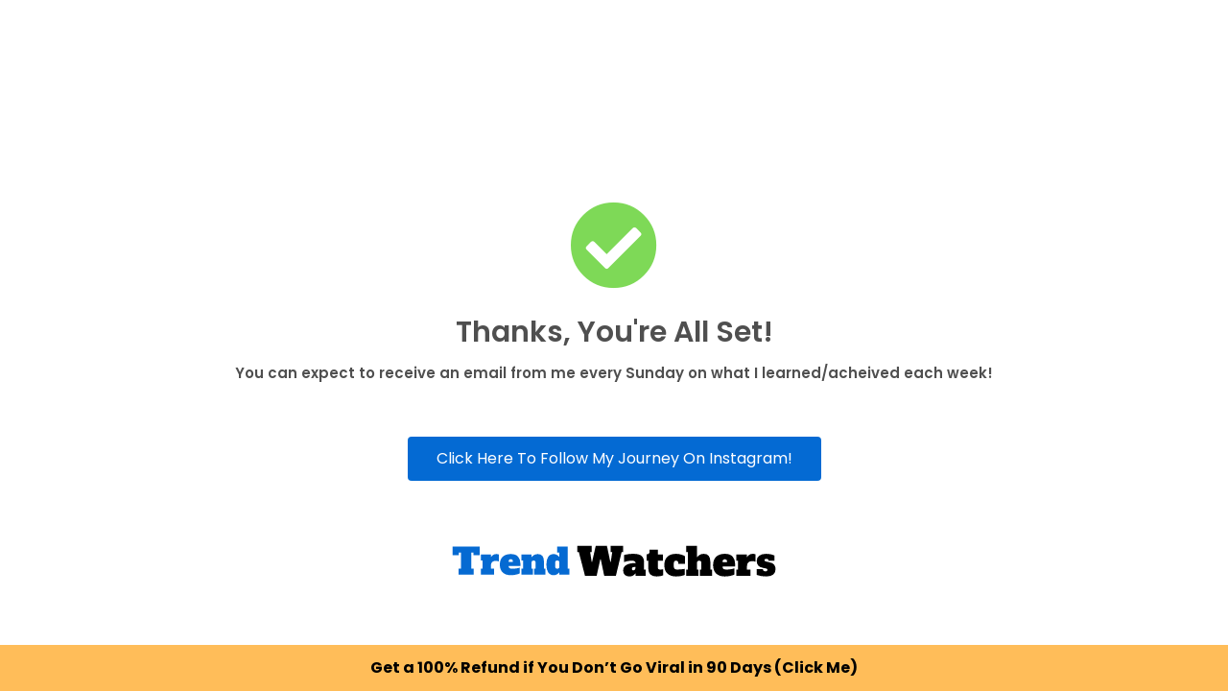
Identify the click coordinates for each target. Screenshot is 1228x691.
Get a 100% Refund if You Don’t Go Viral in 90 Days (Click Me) (614, 667)
